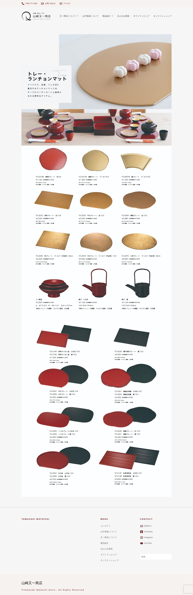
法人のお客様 (123, 16)
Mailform (148, 526)
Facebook (148, 531)
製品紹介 (107, 16)
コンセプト (106, 526)
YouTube (148, 543)
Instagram (148, 537)
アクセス (68, 3)
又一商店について (68, 16)
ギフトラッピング (141, 16)
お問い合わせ (50, 3)
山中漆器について (90, 16)
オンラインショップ (162, 16)
